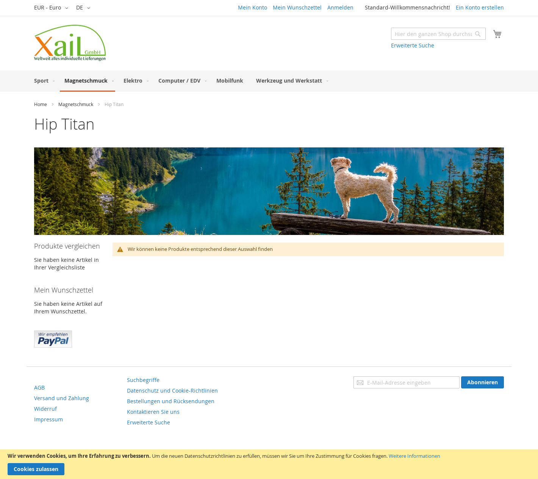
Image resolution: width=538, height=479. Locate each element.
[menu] (269, 81)
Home (40, 104)
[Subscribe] (482, 382)
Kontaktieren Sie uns (153, 411)
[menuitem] (43, 80)
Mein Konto (252, 7)
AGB (39, 387)
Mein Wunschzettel (297, 7)
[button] (52, 8)
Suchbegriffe (143, 380)
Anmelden (340, 7)
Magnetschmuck (75, 104)
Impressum (48, 419)
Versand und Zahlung (61, 398)
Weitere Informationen (414, 455)
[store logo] (70, 43)
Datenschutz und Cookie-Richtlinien (172, 390)
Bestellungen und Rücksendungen (170, 401)
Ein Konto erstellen (480, 7)
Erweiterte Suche (412, 45)
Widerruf (45, 408)
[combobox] (438, 34)
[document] (269, 464)
